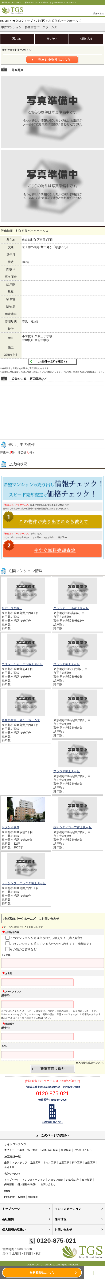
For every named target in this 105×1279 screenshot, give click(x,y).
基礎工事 (9, 1167)
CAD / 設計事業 (49, 1150)
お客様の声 (72, 1179)
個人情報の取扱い (27, 1184)
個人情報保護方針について (90, 1062)
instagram (9, 1196)
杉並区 (40, 20)
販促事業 (66, 1150)
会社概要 (87, 1179)
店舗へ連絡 (98, 13)
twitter (21, 1196)
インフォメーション (33, 1179)
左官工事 (64, 1162)
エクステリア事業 (14, 1150)
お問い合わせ (48, 1184)
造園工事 (35, 1162)
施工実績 (32, 1150)
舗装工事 (90, 1162)
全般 (6, 1162)
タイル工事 (49, 1162)
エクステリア (19, 1162)
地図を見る (86, 38)
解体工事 (77, 1162)
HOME (4, 20)
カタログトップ (22, 20)
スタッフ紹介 (55, 1179)
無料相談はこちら (42, 1272)
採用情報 (9, 1184)
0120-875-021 (52, 1240)
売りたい (52, 38)
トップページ (11, 1179)
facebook (33, 1196)
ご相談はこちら (83, 1150)
